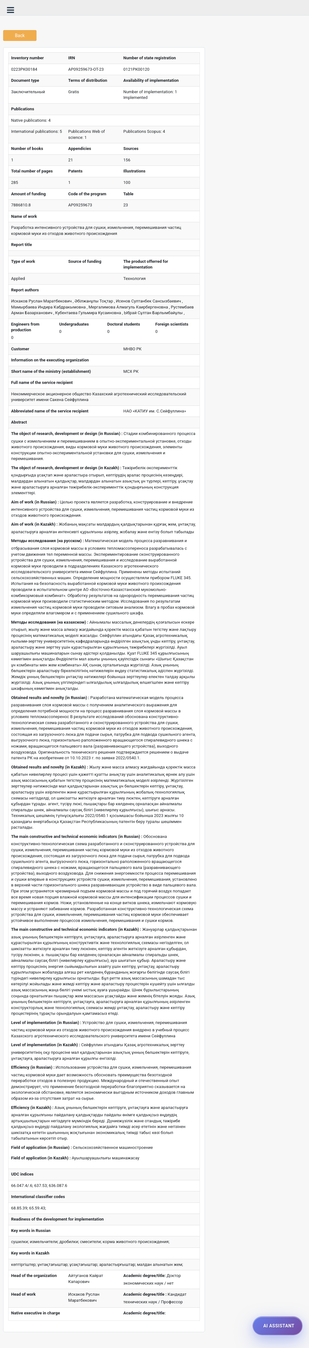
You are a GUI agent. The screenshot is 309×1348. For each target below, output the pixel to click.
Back (20, 35)
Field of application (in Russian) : (41, 1147)
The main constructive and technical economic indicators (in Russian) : (76, 836)
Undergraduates (74, 324)
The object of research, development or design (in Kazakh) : (66, 467)
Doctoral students (123, 324)
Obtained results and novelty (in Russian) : (50, 697)
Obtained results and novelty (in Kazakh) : (49, 767)
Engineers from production (25, 327)
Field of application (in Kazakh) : (41, 1158)
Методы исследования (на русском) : (47, 540)
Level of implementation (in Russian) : (46, 1022)
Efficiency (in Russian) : (33, 1067)
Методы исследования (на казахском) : (49, 622)
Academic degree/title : (145, 1294)
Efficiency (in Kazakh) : (32, 1107)
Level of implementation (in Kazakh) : (45, 1044)
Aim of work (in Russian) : (35, 502)
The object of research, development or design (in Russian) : (66, 433)
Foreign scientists (171, 324)
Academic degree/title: (144, 1275)
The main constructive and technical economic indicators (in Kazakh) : (76, 929)
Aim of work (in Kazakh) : (34, 524)
